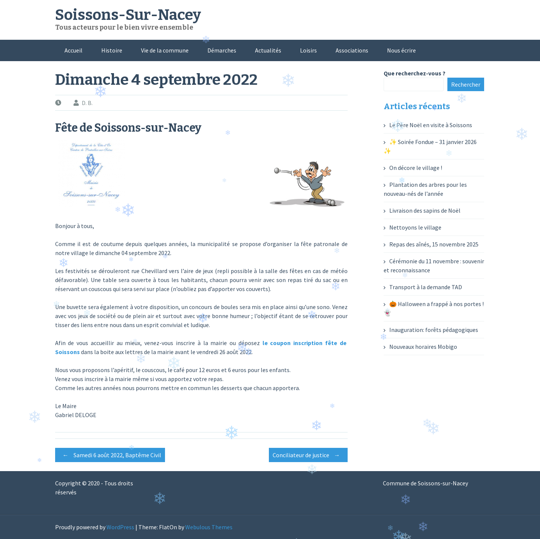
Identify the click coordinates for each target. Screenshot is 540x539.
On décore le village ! (415, 167)
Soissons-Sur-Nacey (128, 15)
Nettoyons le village (415, 227)
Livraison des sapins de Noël (424, 210)
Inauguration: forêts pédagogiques (433, 329)
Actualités (268, 50)
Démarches (221, 50)
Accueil (73, 50)
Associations (352, 50)
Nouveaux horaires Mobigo (423, 346)
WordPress (120, 527)
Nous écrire (401, 50)
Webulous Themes (208, 527)
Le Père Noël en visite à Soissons (430, 125)
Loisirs (308, 50)
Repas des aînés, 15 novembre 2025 (433, 244)
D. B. (87, 103)
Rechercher (465, 84)
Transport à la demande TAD (425, 287)
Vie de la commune (165, 50)
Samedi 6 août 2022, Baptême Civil (110, 455)
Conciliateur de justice (308, 455)
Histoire (111, 50)
